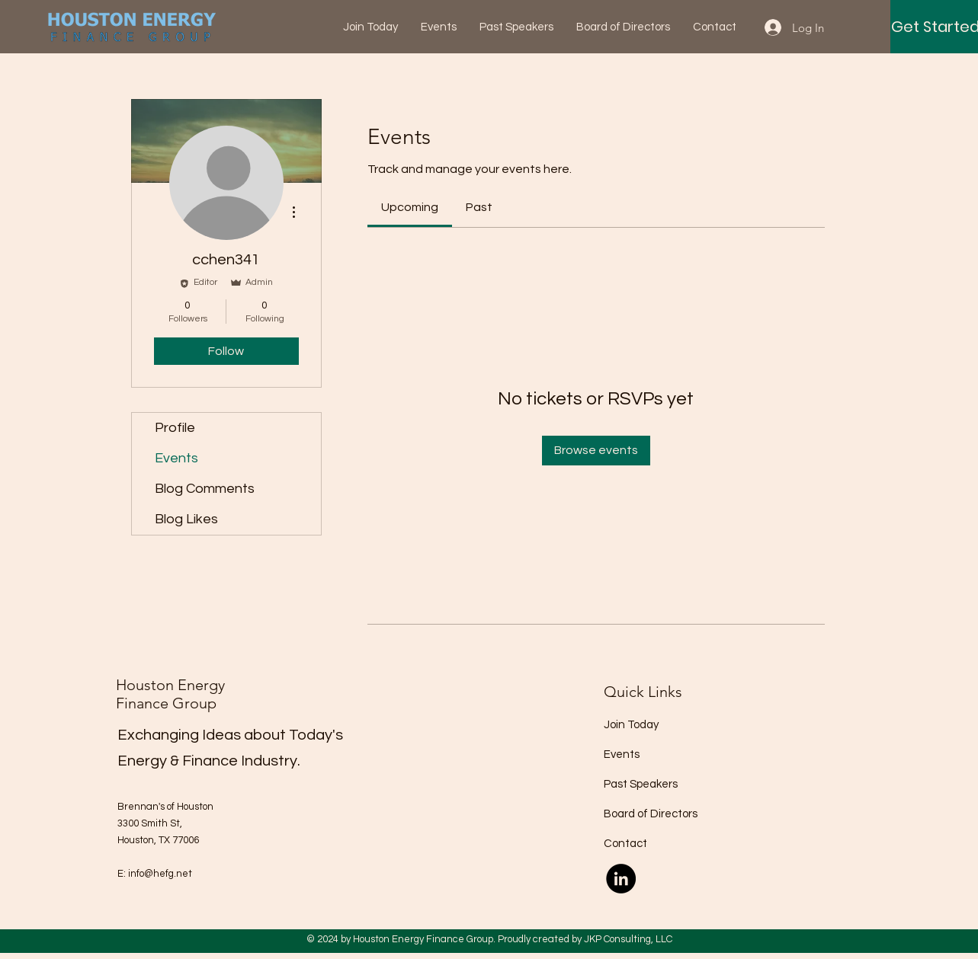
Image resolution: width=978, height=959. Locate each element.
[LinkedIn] (621, 878)
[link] (409, 207)
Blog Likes (186, 519)
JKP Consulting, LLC (628, 939)
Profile (175, 427)
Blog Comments (205, 488)
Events (176, 458)
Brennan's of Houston (165, 806)
